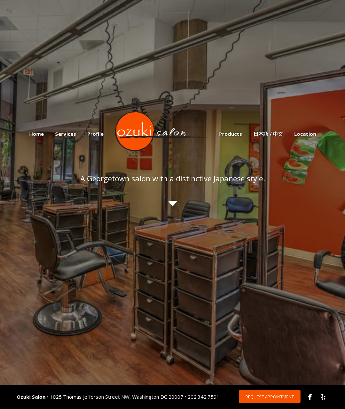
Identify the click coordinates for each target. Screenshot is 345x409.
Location (305, 133)
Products (230, 133)
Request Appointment (269, 397)
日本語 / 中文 (268, 133)
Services (65, 133)
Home (36, 133)
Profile (95, 133)
